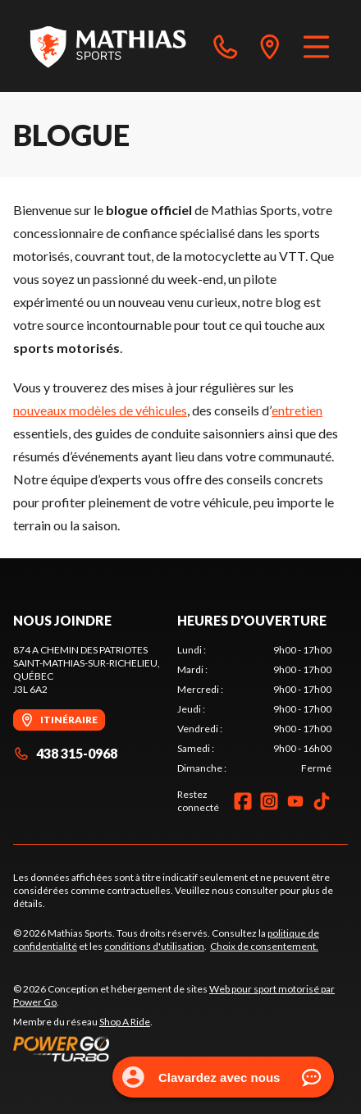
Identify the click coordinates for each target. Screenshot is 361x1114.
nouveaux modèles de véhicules (100, 410)
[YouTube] (295, 801)
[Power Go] (180, 1048)
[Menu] (316, 46)
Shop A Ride (124, 1021)
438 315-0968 (65, 753)
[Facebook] (243, 801)
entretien (297, 410)
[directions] (270, 46)
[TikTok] (321, 801)
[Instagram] (269, 801)
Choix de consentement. (264, 946)
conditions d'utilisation (154, 946)
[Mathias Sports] (107, 46)
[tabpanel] (254, 709)
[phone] (225, 46)
